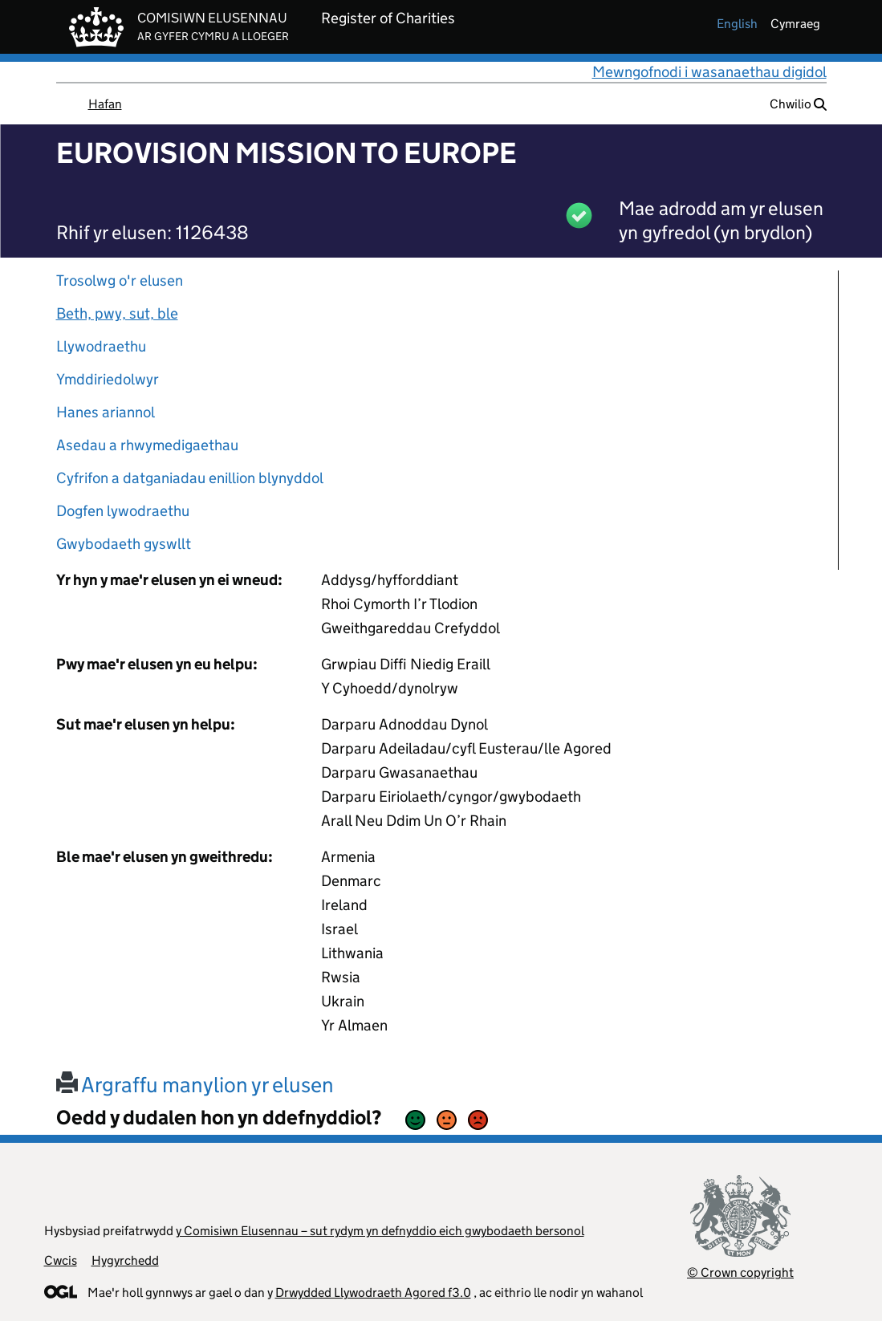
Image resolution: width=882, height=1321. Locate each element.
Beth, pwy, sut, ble (117, 313)
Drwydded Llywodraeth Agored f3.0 (373, 1292)
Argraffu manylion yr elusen (195, 1084)
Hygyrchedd (125, 1260)
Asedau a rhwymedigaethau (147, 445)
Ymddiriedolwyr (107, 379)
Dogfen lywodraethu (122, 511)
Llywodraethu (101, 346)
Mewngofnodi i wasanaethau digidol (709, 72)
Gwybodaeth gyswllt (123, 543)
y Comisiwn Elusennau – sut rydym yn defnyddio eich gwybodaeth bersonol (380, 1230)
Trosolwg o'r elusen (119, 280)
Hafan (105, 104)
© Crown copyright (740, 1272)
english (737, 23)
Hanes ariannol (105, 412)
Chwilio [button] (798, 104)
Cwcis (60, 1260)
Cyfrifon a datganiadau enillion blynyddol (189, 478)
